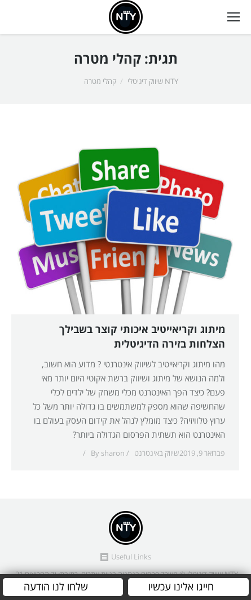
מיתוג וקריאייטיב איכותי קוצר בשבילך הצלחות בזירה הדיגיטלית (142, 337)
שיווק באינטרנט (156, 453)
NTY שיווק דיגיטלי (152, 81)
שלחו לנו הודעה (56, 587)
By (108, 453)
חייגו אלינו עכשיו (181, 587)
